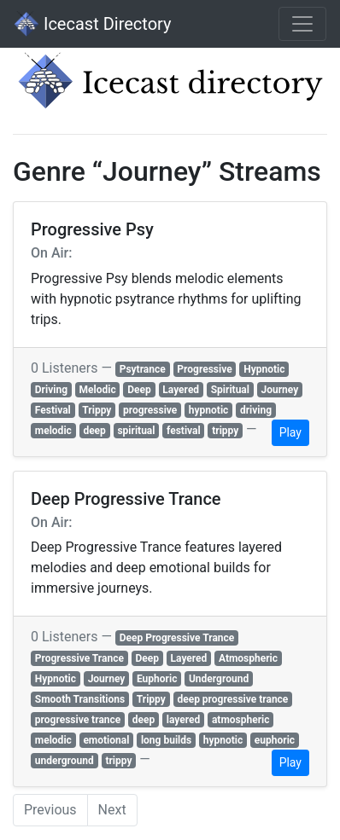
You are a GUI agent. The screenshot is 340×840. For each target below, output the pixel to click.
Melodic (97, 390)
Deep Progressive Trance (177, 638)
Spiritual (230, 390)
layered (183, 720)
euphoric (275, 740)
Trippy (96, 410)
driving (256, 410)
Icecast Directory (92, 24)
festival (184, 431)
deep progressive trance (232, 699)
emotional (106, 740)
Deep (139, 390)
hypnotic (209, 410)
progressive (150, 410)
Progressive (204, 369)
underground (64, 761)
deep (94, 431)
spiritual (136, 431)
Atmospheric (248, 658)
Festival (53, 410)
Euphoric (157, 679)
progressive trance (77, 720)
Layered (180, 390)
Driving (51, 390)
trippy (225, 431)
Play (290, 432)
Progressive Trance (79, 658)
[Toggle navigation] (302, 24)
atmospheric (241, 720)
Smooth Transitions (80, 699)
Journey (280, 390)
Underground (219, 679)
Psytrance (143, 369)
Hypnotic (263, 369)
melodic (53, 431)
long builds (166, 740)
